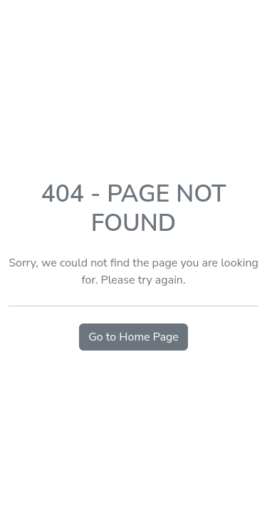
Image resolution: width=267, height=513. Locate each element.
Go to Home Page (133, 337)
